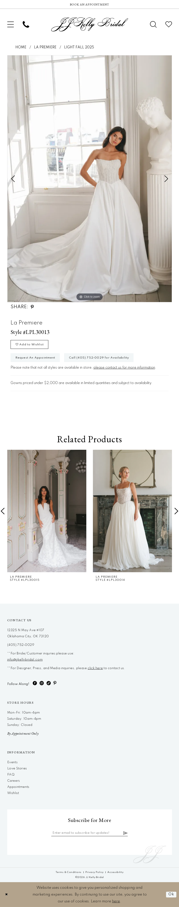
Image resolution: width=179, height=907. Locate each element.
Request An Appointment (35, 357)
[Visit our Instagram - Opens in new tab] (42, 683)
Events (12, 762)
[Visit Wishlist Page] (168, 24)
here (116, 901)
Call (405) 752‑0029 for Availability (99, 357)
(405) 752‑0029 (20, 645)
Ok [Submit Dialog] (171, 894)
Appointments (18, 787)
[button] (10, 24)
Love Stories (17, 768)
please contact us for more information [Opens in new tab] (124, 368)
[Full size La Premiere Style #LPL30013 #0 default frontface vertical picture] (89, 178)
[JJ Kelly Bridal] (89, 24)
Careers (13, 780)
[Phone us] (26, 24)
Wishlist (13, 793)
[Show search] (153, 24)
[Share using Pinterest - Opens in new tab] (32, 307)
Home (20, 47)
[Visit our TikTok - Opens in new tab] (49, 683)
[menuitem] (10, 24)
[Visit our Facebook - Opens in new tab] (35, 683)
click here (95, 668)
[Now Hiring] (89, 4)
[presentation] (46, 511)
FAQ (11, 774)
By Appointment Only (23, 733)
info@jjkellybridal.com (25, 659)
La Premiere (45, 47)
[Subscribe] (125, 833)
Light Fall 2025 (79, 47)
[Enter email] (89, 833)
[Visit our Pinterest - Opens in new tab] (55, 683)
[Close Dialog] (7, 894)
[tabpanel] (89, 178)
